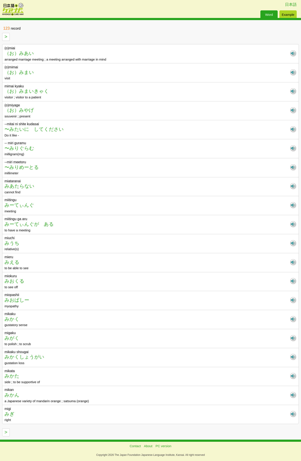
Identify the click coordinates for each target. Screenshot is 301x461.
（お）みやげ (19, 110)
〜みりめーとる (22, 167)
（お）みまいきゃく (27, 91)
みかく (12, 319)
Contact (135, 446)
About (148, 446)
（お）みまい (19, 72)
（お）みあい (19, 53)
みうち (12, 243)
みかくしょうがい (24, 357)
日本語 (291, 4)
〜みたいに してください (34, 129)
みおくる (14, 281)
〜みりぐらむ (19, 148)
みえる (12, 262)
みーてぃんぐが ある (29, 224)
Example (288, 14)
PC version (163, 446)
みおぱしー (17, 300)
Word (269, 14)
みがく (12, 338)
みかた (12, 376)
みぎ (9, 414)
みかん (12, 395)
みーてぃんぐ (19, 205)
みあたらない (19, 186)
